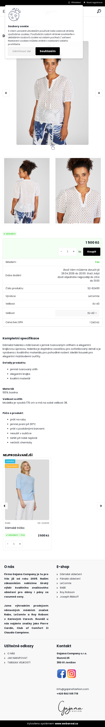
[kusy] (67, 252)
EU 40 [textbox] (91, 313)
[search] (99, 11)
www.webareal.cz (66, 723)
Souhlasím (48, 51)
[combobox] (77, 313)
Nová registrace (94, 2)
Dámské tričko (14, 528)
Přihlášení (76, 2)
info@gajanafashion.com (73, 689)
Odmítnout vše (21, 51)
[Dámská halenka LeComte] (52, 93)
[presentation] (6, 92)
